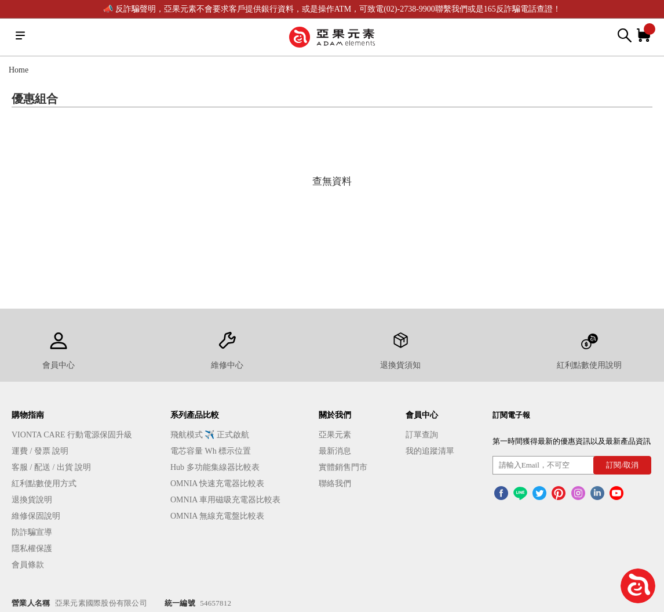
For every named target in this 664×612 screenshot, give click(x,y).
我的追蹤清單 (430, 451)
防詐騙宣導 (32, 532)
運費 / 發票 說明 (40, 451)
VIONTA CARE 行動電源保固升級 (72, 434)
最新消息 (335, 451)
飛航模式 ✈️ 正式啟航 (209, 434)
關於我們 (335, 415)
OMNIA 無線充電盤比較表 (217, 516)
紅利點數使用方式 (44, 483)
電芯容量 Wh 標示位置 (210, 451)
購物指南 (28, 415)
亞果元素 (335, 434)
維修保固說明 (36, 516)
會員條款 (28, 564)
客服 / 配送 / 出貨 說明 (51, 467)
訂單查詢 (422, 434)
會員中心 (422, 415)
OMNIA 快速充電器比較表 (217, 483)
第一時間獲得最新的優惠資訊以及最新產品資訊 (571, 441)
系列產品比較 (194, 415)
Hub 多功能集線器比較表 (215, 467)
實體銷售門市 (343, 467)
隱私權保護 (32, 548)
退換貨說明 (32, 499)
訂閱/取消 (622, 465)
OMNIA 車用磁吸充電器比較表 (225, 499)
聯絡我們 (335, 483)
